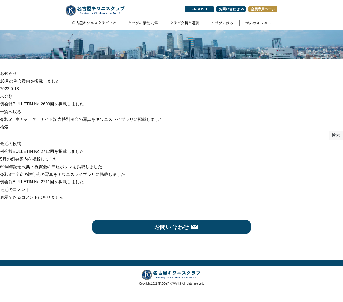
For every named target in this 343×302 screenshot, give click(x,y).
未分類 (6, 96)
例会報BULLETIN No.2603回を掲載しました (42, 104)
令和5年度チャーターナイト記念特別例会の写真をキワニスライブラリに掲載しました (81, 119)
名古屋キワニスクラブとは (94, 22)
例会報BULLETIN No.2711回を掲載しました (42, 182)
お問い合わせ (229, 9)
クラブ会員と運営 (184, 22)
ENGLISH (199, 9)
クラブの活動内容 (143, 22)
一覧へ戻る (10, 111)
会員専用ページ (263, 9)
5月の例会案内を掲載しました (28, 159)
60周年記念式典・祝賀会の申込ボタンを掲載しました (51, 167)
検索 (4, 127)
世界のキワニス (258, 22)
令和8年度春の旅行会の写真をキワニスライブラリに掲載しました (62, 174)
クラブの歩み (222, 22)
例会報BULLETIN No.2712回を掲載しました (42, 151)
